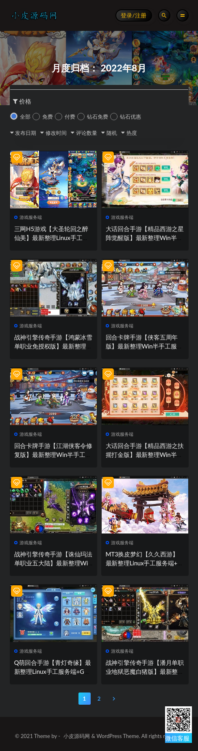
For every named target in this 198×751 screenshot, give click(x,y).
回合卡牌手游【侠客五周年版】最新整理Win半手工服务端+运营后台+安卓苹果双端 (144, 346)
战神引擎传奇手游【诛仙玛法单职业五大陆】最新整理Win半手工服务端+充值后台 (53, 563)
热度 (131, 133)
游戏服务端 (28, 217)
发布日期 (25, 133)
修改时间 (56, 133)
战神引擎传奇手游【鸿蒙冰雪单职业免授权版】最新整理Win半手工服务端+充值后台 (53, 346)
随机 (112, 133)
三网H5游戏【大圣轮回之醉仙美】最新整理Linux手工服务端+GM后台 (51, 237)
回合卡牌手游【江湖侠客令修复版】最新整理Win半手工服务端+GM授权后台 (53, 454)
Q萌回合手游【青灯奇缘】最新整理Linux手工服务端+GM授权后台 (52, 671)
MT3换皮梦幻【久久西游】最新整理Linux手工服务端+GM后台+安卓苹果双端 (144, 563)
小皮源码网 (76, 736)
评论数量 (86, 133)
